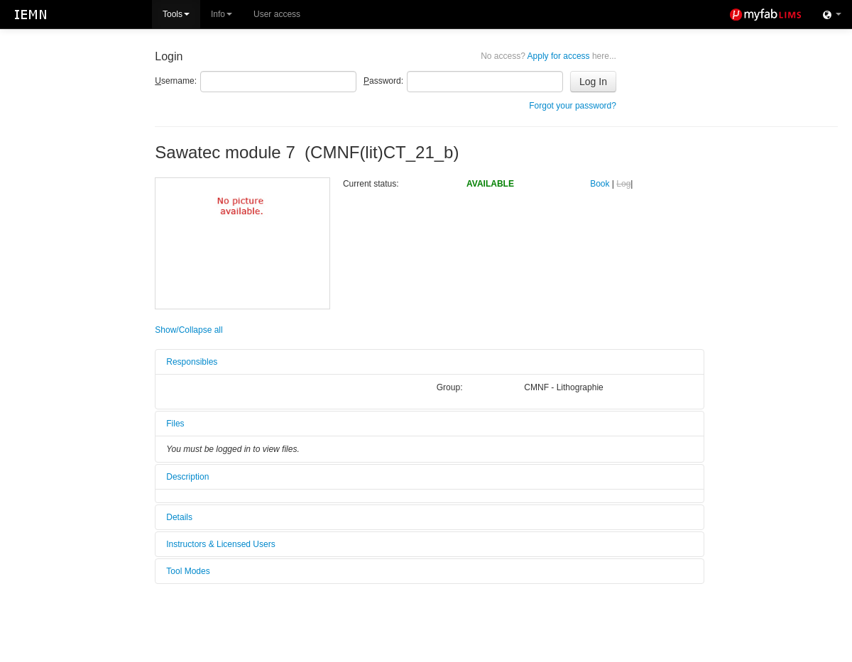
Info (221, 14)
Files (175, 424)
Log (623, 184)
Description (187, 477)
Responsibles (191, 362)
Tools (176, 14)
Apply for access (548, 56)
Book (599, 184)
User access (276, 14)
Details (179, 517)
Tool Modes (187, 571)
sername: (176, 81)
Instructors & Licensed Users (220, 544)
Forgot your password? (572, 106)
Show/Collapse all (188, 330)
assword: (383, 81)
